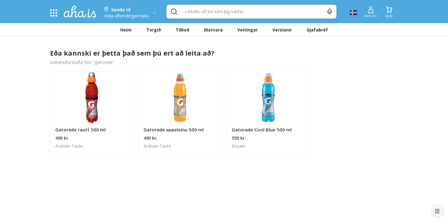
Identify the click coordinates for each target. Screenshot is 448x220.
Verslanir (282, 30)
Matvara (213, 30)
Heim (126, 30)
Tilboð (182, 30)
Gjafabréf (317, 30)
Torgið (153, 30)
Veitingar (247, 30)
